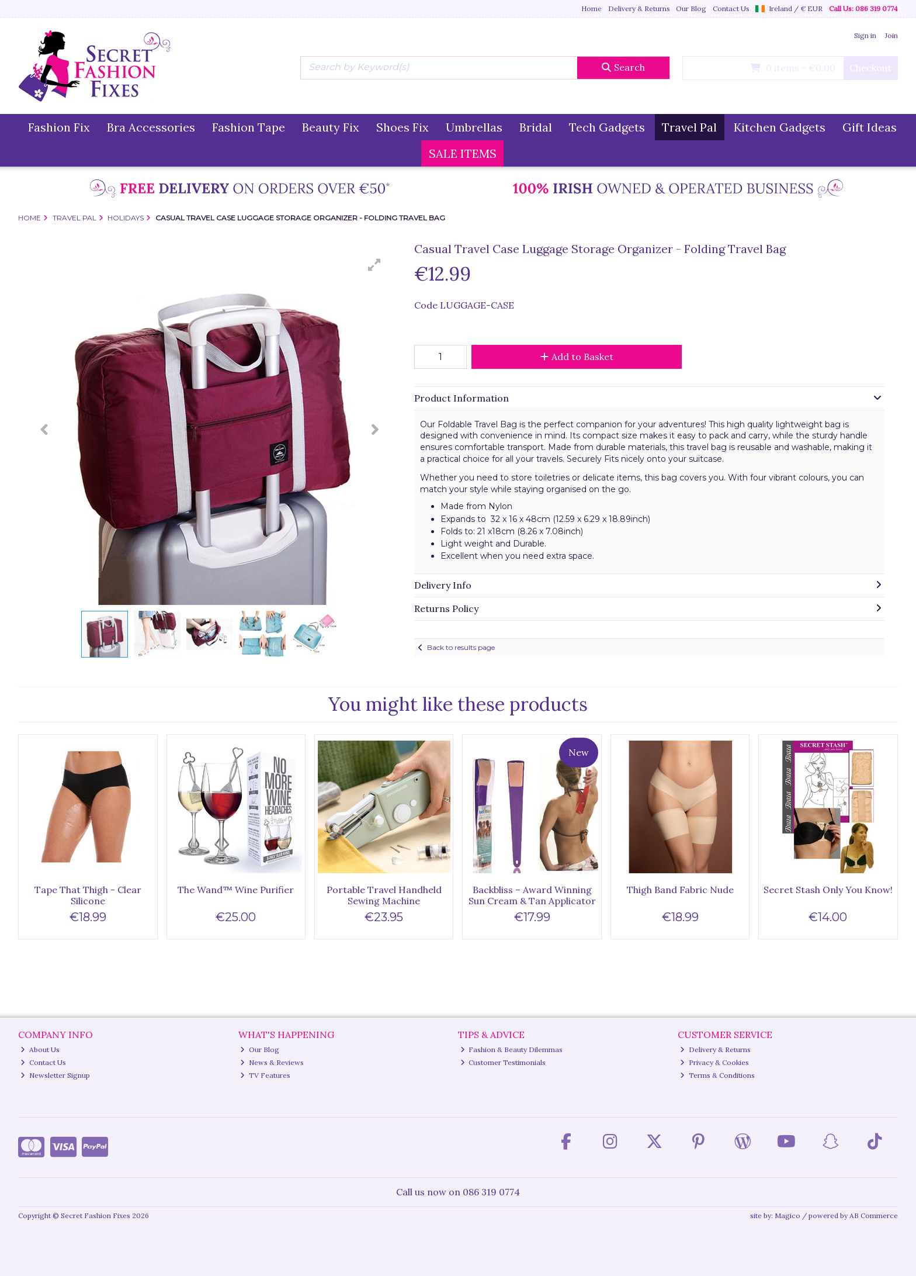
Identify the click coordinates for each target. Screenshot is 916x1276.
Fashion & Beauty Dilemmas (511, 1049)
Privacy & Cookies (714, 1062)
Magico (787, 1215)
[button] (374, 264)
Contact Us (731, 8)
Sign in (865, 35)
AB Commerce (873, 1215)
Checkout (870, 68)
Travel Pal (689, 127)
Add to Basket (576, 356)
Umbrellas (474, 127)
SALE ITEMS (463, 153)
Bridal (535, 127)
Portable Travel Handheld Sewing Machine (384, 895)
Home (591, 8)
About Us (40, 1049)
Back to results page (461, 647)
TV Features (265, 1075)
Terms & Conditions (717, 1075)
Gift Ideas (869, 127)
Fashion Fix (59, 127)
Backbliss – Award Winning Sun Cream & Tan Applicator (532, 895)
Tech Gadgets (607, 127)
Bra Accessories (151, 127)
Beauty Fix (330, 127)
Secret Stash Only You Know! (828, 889)
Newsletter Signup (55, 1075)
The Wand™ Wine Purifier (236, 889)
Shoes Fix (402, 127)
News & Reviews (272, 1062)
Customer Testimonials (503, 1062)
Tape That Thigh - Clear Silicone (87, 895)
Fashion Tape (248, 127)
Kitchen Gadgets (779, 127)
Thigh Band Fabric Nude (680, 889)
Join (891, 35)
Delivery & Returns (639, 8)
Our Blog (691, 8)
